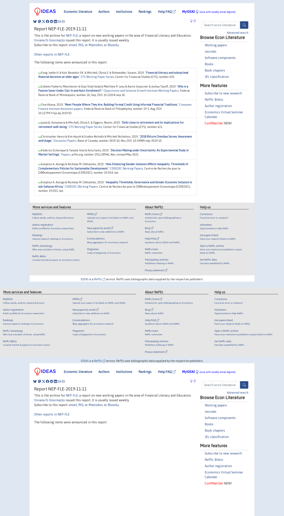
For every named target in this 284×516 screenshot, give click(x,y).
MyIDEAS (208, 11)
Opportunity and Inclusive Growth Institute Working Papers (141, 90)
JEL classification (217, 76)
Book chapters (215, 70)
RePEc (99, 279)
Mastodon (96, 45)
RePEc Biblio (214, 99)
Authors (103, 11)
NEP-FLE (72, 35)
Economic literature (78, 11)
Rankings (144, 11)
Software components (220, 58)
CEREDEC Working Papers (126, 168)
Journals (210, 51)
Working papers (216, 45)
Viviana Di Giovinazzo (49, 40)
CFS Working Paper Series (97, 76)
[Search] (244, 25)
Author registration (218, 106)
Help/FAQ (167, 11)
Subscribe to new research (223, 93)
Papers (65, 154)
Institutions (124, 11)
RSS (80, 45)
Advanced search (237, 32)
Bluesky (113, 45)
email (73, 45)
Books (209, 64)
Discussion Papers (64, 140)
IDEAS (85, 279)
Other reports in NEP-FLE (52, 54)
